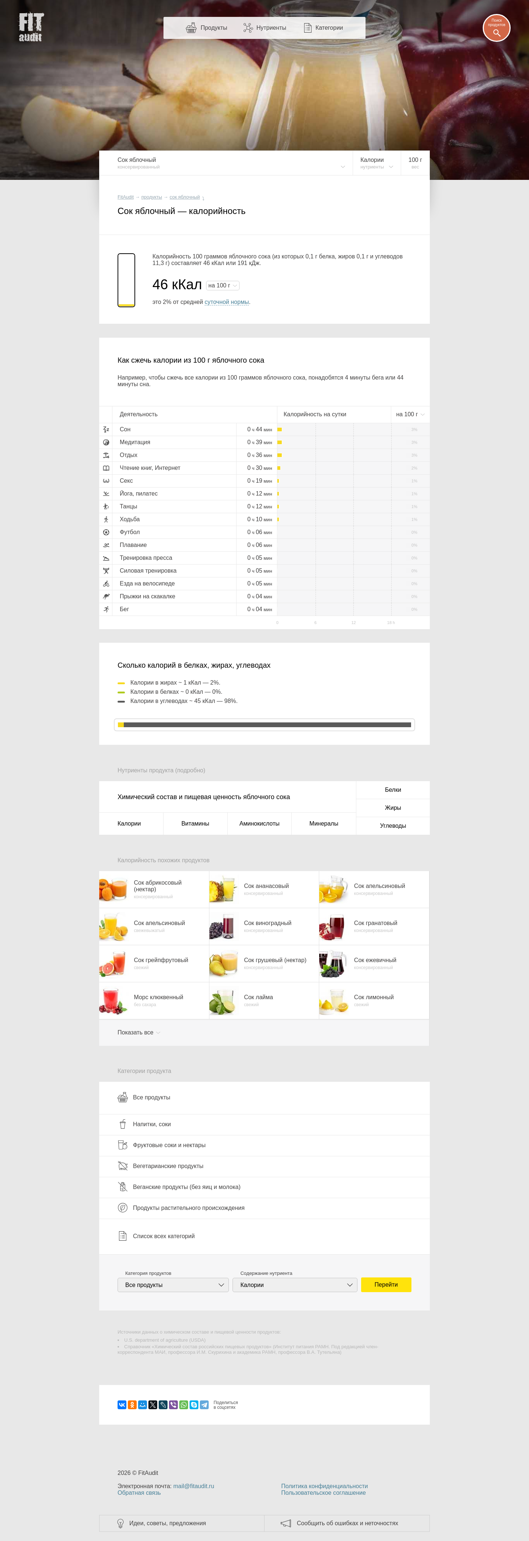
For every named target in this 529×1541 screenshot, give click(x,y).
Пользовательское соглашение (323, 1493)
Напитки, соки (144, 1124)
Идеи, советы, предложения (167, 1523)
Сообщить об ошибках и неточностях (347, 1523)
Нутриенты (271, 28)
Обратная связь (139, 1493)
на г (220, 285)
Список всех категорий (156, 1236)
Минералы (323, 823)
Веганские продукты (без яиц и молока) (179, 1187)
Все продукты (144, 1097)
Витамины (195, 823)
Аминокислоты (260, 823)
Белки (393, 790)
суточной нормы (227, 302)
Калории (129, 823)
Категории (329, 28)
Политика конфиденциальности (324, 1486)
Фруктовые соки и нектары (162, 1145)
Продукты (214, 28)
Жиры (393, 808)
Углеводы (393, 826)
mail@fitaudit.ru (193, 1486)
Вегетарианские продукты (161, 1166)
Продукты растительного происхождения (181, 1208)
